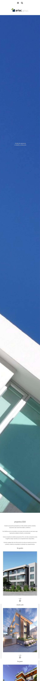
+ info (20, 598)
